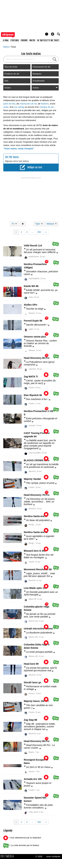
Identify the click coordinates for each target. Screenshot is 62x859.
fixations (45, 103)
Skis (6, 80)
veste (5, 107)
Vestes (7, 87)
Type (38, 223)
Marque (52, 223)
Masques (37, 73)
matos (32, 40)
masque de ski (46, 107)
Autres (45, 87)
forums (24, 40)
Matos (6, 47)
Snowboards (38, 80)
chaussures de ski (28, 103)
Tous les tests (10, 67)
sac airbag (19, 107)
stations (14, 40)
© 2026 (38, 856)
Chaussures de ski (41, 67)
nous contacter (53, 856)
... (32, 232)
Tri (14, 223)
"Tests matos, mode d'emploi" (18, 148)
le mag (6, 40)
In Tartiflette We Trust (48, 40)
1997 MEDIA (8, 856)
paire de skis (9, 103)
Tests (13, 47)
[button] (52, 34)
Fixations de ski (11, 73)
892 (39, 232)
